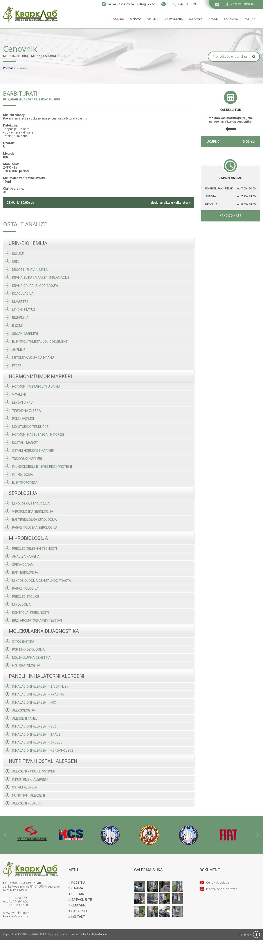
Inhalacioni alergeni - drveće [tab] (33, 742)
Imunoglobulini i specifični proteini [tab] (38, 466)
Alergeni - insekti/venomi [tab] (30, 771)
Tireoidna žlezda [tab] (23, 410)
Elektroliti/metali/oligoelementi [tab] (36, 341)
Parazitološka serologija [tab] (31, 527)
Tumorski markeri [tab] (23, 459)
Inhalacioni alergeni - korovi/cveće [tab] (39, 750)
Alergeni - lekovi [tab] (23, 803)
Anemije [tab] (15, 350)
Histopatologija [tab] (22, 665)
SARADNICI (77, 911)
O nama (135, 18)
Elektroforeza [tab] (21, 482)
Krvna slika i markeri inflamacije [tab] (37, 277)
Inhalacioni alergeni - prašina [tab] (34, 694)
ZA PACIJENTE (80, 899)
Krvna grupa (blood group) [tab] (31, 286)
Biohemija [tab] (17, 318)
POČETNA (76, 882)
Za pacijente (174, 18)
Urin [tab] (12, 261)
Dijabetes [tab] (16, 302)
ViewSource (100, 934)
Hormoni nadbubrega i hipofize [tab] (34, 434)
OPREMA (76, 894)
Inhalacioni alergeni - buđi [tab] (31, 726)
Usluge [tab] (14, 253)
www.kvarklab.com (16, 913)
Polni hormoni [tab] (20, 418)
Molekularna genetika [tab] (27, 657)
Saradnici (231, 18)
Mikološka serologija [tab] (27, 503)
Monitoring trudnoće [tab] (27, 427)
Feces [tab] (13, 366)
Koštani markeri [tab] (22, 443)
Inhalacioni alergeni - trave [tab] (32, 734)
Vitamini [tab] (15, 394)
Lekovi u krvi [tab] (19, 402)
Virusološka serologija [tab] (29, 511)
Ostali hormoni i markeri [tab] (29, 450)
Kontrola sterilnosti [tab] (27, 612)
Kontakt (251, 18)
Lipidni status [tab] (20, 309)
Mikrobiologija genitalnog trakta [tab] (38, 580)
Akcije (213, 18)
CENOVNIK (77, 905)
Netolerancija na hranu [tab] (29, 357)
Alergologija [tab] (20, 710)
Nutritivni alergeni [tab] (25, 795)
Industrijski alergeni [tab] (26, 779)
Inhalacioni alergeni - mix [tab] (30, 702)
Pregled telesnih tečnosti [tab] (31, 548)
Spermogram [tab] (19, 564)
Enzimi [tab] (14, 325)
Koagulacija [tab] (19, 293)
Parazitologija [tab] (21, 588)
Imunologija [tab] (19, 475)
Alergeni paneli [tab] (21, 718)
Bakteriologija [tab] (21, 572)
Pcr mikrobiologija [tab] (25, 649)
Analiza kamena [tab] (22, 556)
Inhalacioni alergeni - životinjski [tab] (37, 686)
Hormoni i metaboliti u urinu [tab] (32, 386)
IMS (85, 934)
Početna (118, 18)
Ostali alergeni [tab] (21, 787)
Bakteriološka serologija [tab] (31, 519)
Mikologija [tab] (18, 604)
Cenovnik (195, 18)
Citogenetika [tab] (19, 641)
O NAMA (75, 888)
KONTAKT (76, 917)
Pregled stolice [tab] (22, 596)
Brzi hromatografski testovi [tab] (33, 620)
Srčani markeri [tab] (21, 334)
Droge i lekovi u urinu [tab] (26, 270)
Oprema (153, 18)
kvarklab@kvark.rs (16, 916)
